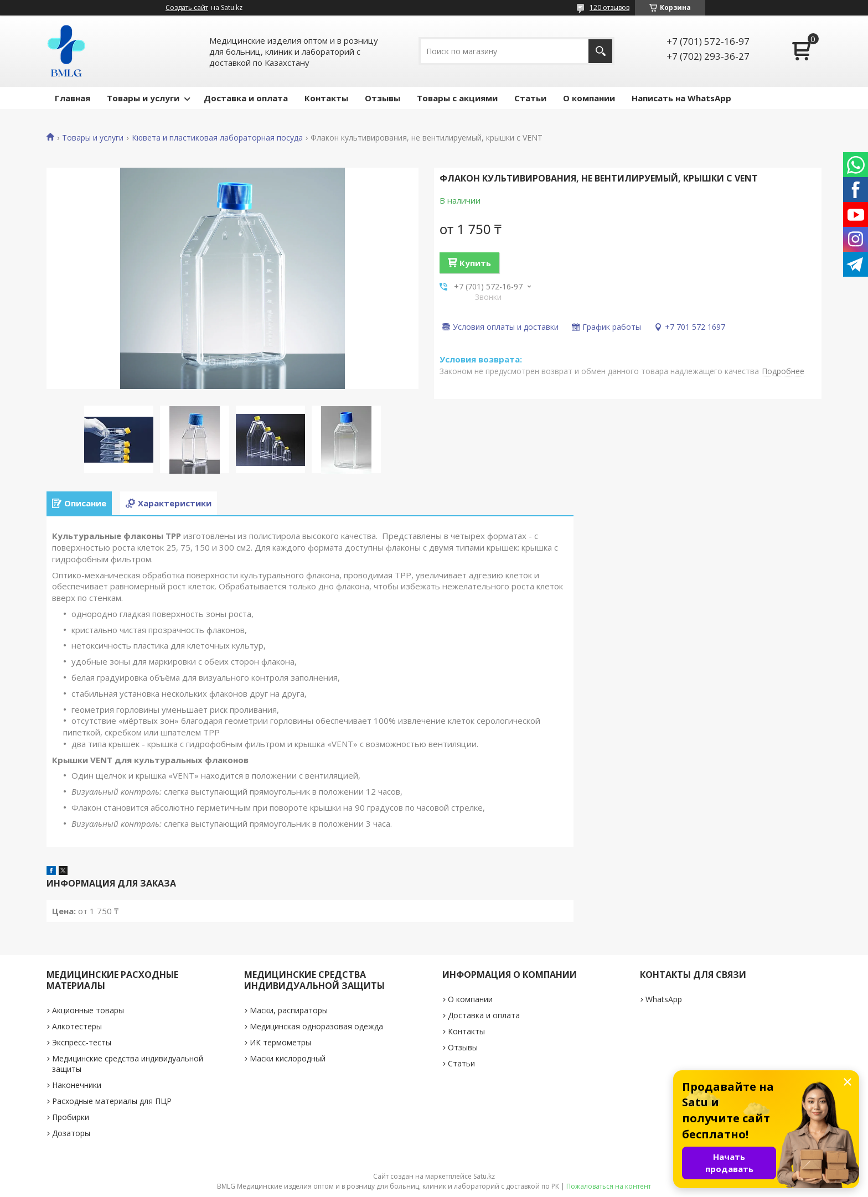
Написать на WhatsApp (681, 97)
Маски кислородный (288, 1058)
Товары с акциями (457, 97)
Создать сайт (187, 8)
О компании (589, 97)
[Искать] (600, 51)
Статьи (530, 97)
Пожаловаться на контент (608, 1186)
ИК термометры (280, 1042)
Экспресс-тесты (81, 1042)
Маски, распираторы (289, 1010)
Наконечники (76, 1085)
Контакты (326, 97)
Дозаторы (71, 1133)
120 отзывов (609, 7)
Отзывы (382, 97)
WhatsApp (663, 999)
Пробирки (70, 1117)
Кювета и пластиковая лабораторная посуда (217, 138)
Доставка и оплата (246, 97)
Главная (72, 97)
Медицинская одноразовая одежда (316, 1026)
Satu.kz (484, 1176)
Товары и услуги (143, 97)
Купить (475, 262)
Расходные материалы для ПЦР (112, 1101)
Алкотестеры (77, 1026)
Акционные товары (88, 1010)
